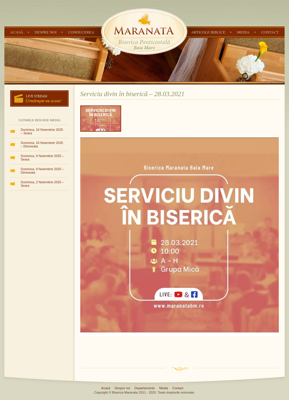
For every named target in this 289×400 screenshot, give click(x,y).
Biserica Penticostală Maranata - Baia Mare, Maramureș (144, 31)
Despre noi (46, 32)
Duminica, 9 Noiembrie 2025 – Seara (42, 157)
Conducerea (81, 32)
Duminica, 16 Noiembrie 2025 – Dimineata (42, 144)
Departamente (145, 388)
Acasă (16, 32)
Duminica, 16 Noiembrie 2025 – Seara (42, 131)
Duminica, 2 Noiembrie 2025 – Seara (42, 183)
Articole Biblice (208, 32)
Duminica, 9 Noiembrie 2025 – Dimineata (42, 170)
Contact (270, 32)
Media (243, 32)
